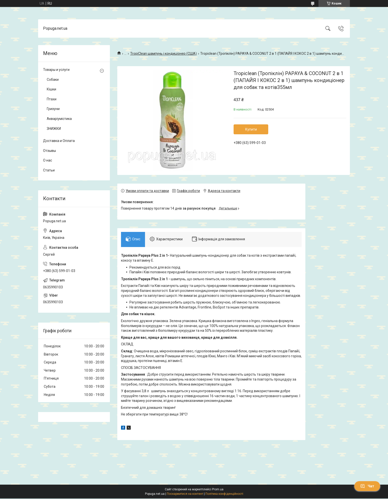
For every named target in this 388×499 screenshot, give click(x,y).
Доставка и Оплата (59, 141)
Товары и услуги (56, 70)
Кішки (51, 89)
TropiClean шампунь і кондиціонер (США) (163, 53)
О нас (47, 160)
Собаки (53, 80)
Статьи (49, 170)
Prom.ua (217, 490)
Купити (251, 129)
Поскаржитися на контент (185, 494)
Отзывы (49, 151)
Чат (367, 486)
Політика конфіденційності (224, 494)
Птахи (51, 99)
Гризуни (53, 109)
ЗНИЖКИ (54, 129)
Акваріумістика (59, 119)
